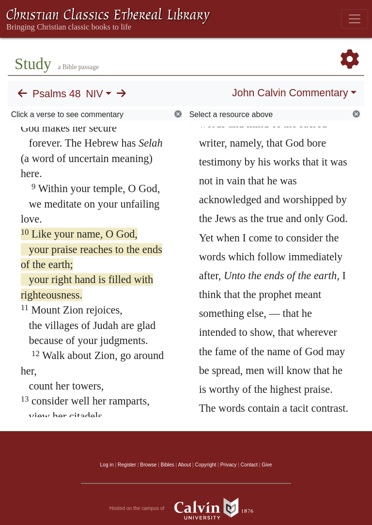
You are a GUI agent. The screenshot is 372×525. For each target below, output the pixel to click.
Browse (148, 464)
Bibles (167, 464)
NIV (94, 94)
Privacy (228, 464)
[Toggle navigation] (354, 19)
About (184, 464)
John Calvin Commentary (290, 93)
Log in (107, 464)
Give (267, 464)
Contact (249, 464)
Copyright (206, 464)
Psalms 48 (56, 94)
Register (127, 464)
